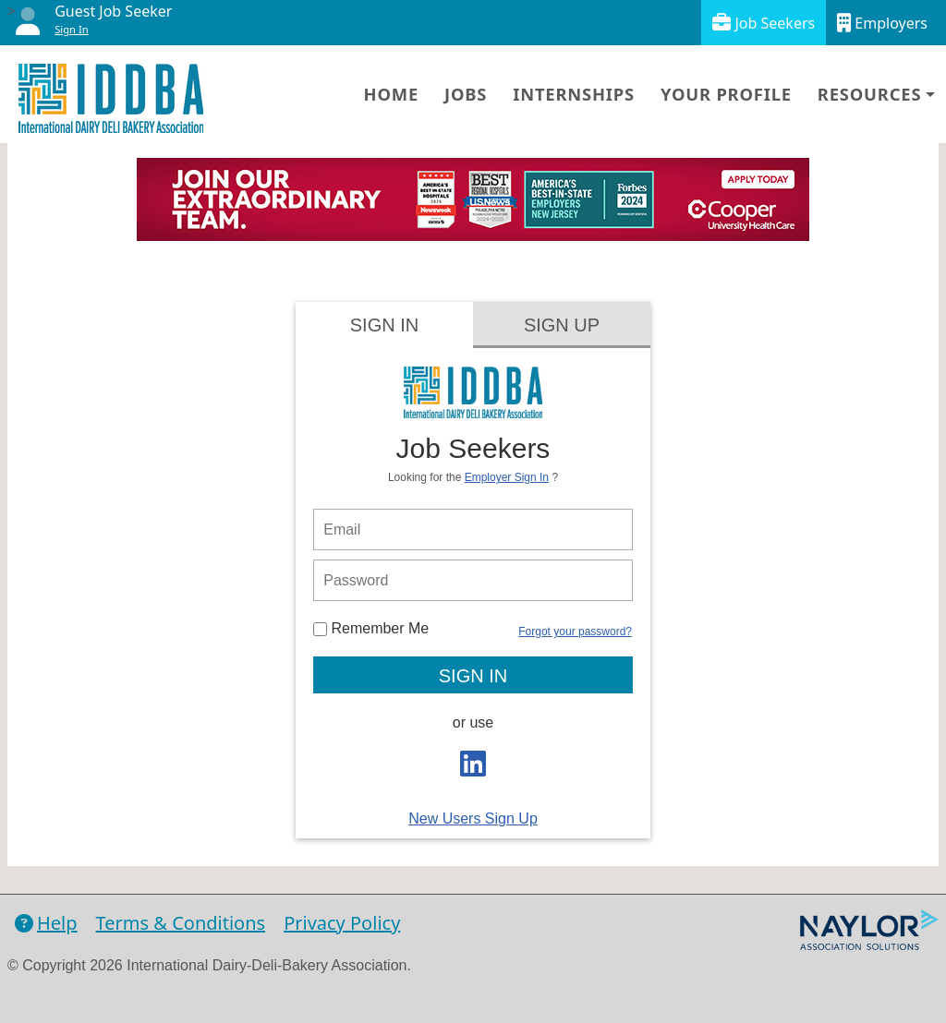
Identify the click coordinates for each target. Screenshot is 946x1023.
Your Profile (726, 93)
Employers (882, 22)
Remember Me (371, 628)
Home (391, 93)
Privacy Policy (342, 922)
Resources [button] (869, 93)
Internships (574, 93)
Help (46, 922)
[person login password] (473, 580)
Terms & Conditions (181, 922)
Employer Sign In (507, 477)
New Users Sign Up (473, 818)
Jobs (465, 93)
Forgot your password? (575, 631)
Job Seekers (763, 22)
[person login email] (473, 529)
